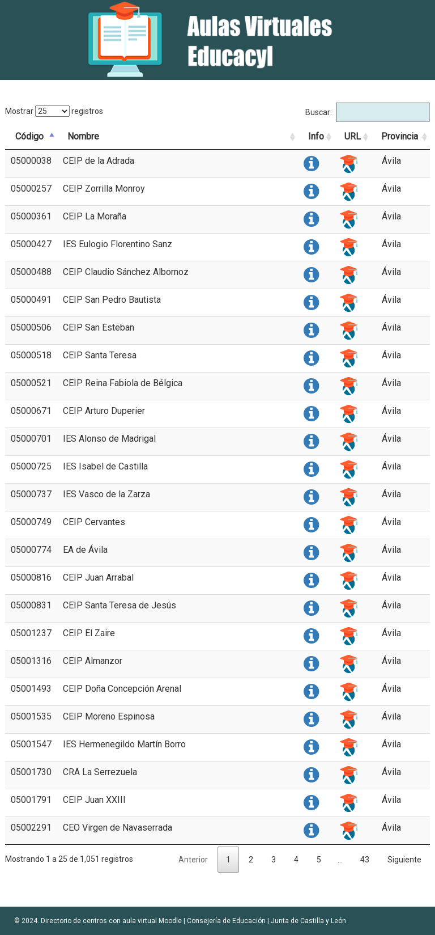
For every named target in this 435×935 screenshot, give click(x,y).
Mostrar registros (54, 111)
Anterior (193, 859)
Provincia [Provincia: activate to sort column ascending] (399, 136)
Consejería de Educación (226, 921)
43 (364, 859)
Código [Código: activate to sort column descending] (29, 136)
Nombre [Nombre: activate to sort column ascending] (83, 136)
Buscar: (367, 112)
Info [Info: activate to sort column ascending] (316, 136)
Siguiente (404, 859)
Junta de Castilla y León (308, 921)
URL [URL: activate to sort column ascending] (352, 136)
